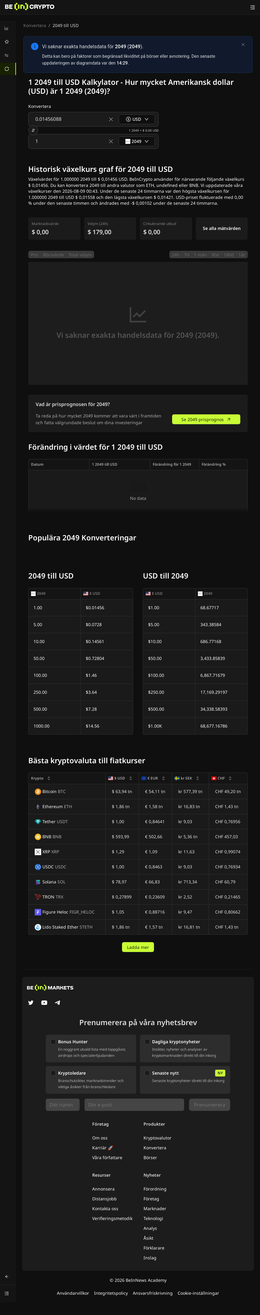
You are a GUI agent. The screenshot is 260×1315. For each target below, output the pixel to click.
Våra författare (107, 1157)
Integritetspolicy (111, 1293)
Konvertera (34, 25)
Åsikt (148, 1238)
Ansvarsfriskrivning (153, 1293)
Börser (150, 1157)
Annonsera (103, 1189)
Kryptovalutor (157, 1138)
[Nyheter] (30, 7)
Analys (150, 1228)
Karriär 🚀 (102, 1148)
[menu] (8, 48)
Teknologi (153, 1218)
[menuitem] (8, 28)
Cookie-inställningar (198, 1293)
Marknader (155, 1208)
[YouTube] (44, 1003)
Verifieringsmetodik (112, 1218)
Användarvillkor (73, 1293)
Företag (151, 1199)
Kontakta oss (105, 1208)
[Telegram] (57, 1003)
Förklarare (154, 1248)
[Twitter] (30, 1003)
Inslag (150, 1258)
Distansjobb (104, 1199)
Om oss (100, 1138)
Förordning (155, 1189)
